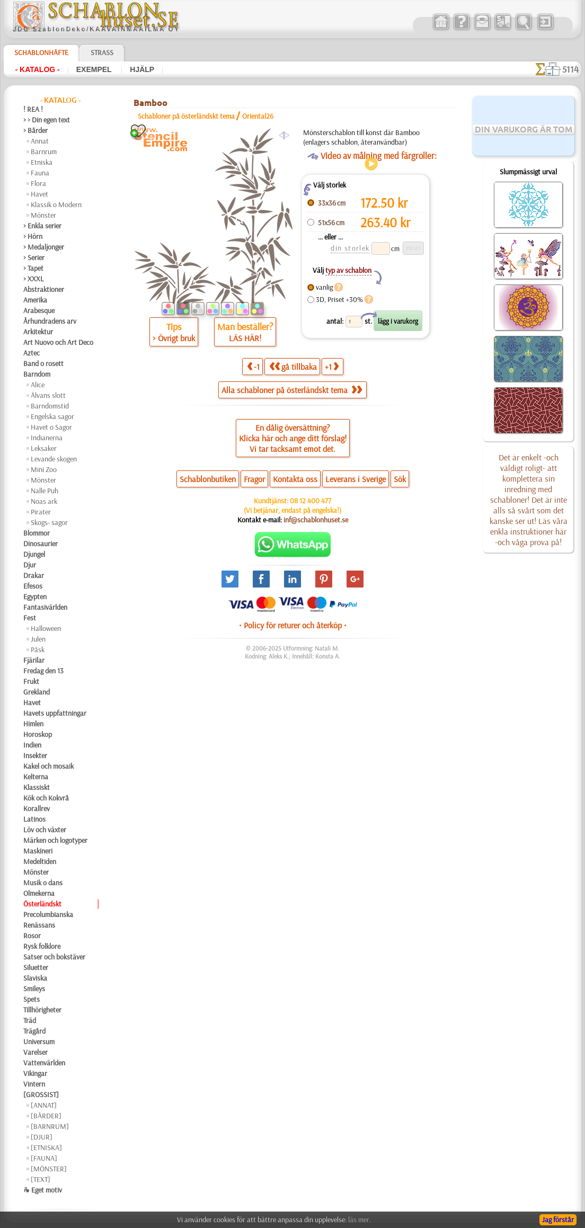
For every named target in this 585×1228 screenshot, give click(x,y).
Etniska (41, 162)
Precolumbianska (48, 914)
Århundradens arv (49, 321)
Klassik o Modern (56, 204)
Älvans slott (48, 395)
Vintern (34, 1084)
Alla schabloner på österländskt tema (291, 390)
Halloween (46, 628)
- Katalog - (37, 69)
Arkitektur (38, 331)
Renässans (39, 925)
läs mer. (359, 1219)
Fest (29, 617)
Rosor (32, 935)
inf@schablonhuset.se (315, 519)
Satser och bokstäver (54, 957)
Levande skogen (54, 459)
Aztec (31, 353)
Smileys (34, 988)
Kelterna (35, 776)
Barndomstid (50, 406)
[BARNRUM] (50, 1126)
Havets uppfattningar (54, 713)
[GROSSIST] (41, 1094)
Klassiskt (36, 787)
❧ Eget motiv (42, 1190)
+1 (332, 366)
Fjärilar (34, 660)
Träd (29, 1020)
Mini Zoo (44, 469)
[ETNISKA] (46, 1147)
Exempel (95, 69)
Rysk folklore (41, 946)
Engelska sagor (52, 416)
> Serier (34, 257)
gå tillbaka (293, 366)
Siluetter (35, 967)
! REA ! (33, 109)
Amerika (35, 300)
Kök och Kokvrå (46, 798)
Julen (38, 639)
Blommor (36, 533)
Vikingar (35, 1073)
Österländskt (42, 904)
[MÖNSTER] (49, 1168)
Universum (39, 1041)
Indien (32, 745)
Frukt (31, 681)
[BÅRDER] (46, 1115)
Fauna (40, 172)
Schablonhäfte (41, 52)
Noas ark (44, 501)
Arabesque (39, 310)
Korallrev (36, 808)
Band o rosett (43, 363)
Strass (102, 52)
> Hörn (32, 236)
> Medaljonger (43, 247)
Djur (29, 564)
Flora (38, 183)
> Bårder (35, 130)
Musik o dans (43, 882)
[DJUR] (41, 1137)
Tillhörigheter (42, 1010)
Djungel (34, 554)
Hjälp (142, 69)
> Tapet (33, 268)
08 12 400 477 (310, 500)
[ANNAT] (44, 1105)
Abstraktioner (43, 289)
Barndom (36, 374)
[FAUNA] (44, 1158)
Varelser (35, 1052)
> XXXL (33, 278)
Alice (38, 384)
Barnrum (44, 151)
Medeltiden (39, 861)
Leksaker (44, 448)
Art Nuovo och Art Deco (58, 342)
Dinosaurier (40, 543)
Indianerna (47, 437)
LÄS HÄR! (245, 338)
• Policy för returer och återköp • (293, 625)
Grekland (36, 692)
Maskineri (37, 851)
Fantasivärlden (45, 607)
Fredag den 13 (43, 670)
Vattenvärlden (44, 1062)
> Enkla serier (42, 225)
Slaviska (35, 978)
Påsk (38, 649)
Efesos (32, 586)
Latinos (34, 819)
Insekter (35, 755)
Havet (39, 194)
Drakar (33, 575)
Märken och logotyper (55, 840)
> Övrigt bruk (174, 338)
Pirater (41, 512)
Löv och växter (44, 829)
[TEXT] (40, 1179)
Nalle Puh (44, 490)
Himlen (33, 723)
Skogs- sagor (49, 522)
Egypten (35, 596)
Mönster (43, 215)
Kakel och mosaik (48, 766)
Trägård (34, 1031)
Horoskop (37, 734)
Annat (40, 141)
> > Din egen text (46, 119)
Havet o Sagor (51, 427)
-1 (253, 366)
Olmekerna (39, 893)
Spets (31, 999)
